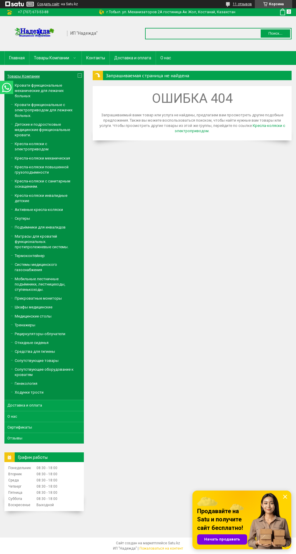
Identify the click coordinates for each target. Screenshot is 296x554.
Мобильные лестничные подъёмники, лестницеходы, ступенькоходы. (40, 284)
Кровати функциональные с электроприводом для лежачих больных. (43, 110)
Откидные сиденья (32, 342)
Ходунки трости (29, 392)
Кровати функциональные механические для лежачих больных (39, 90)
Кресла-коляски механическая (42, 158)
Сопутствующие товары (37, 360)
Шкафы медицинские (33, 307)
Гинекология (26, 383)
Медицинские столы (33, 316)
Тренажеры (25, 325)
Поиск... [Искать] (275, 33)
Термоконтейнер (30, 256)
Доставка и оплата (132, 58)
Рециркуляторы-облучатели (40, 334)
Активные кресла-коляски (39, 209)
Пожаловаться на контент (161, 548)
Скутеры (22, 218)
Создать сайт (48, 4)
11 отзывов (242, 4)
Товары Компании (51, 58)
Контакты (95, 58)
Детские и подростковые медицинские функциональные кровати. (42, 129)
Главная (17, 58)
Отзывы (14, 438)
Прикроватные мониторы (38, 298)
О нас (165, 58)
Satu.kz (174, 543)
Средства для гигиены (35, 351)
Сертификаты (19, 427)
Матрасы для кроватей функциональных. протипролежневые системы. (42, 241)
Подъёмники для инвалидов (40, 227)
